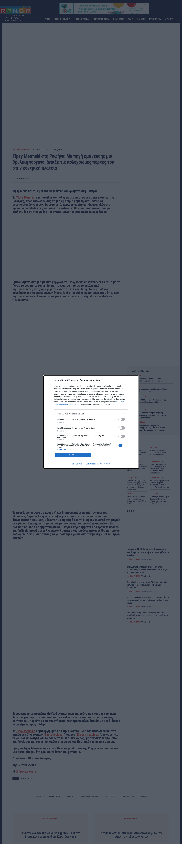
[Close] (133, 380)
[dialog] (91, 422)
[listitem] (91, 414)
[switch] (121, 419)
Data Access (91, 464)
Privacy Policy (104, 464)
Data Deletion (77, 464)
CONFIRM (73, 455)
